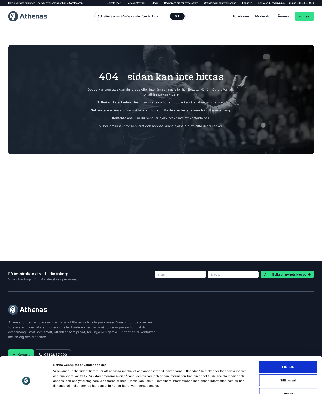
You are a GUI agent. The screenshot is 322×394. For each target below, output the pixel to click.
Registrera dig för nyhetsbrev (181, 2)
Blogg (155, 2)
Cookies (272, 382)
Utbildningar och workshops (220, 2)
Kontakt (304, 16)
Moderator (263, 16)
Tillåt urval (288, 334)
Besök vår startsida (147, 102)
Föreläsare (241, 16)
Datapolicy (255, 382)
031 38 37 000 (305, 2)
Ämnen (283, 16)
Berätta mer (114, 2)
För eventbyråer (136, 2)
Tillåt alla (288, 320)
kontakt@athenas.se (189, 382)
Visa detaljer (221, 363)
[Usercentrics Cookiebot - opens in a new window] (26, 363)
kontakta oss (199, 118)
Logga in (247, 2)
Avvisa (288, 347)
